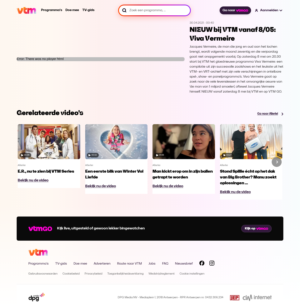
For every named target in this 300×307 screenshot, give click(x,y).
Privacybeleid (93, 273)
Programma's (51, 10)
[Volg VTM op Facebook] (201, 264)
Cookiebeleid (71, 273)
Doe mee (72, 10)
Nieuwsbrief (184, 263)
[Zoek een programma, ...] (154, 10)
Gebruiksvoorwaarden (43, 273)
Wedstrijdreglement (162, 273)
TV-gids (88, 10)
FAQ (165, 263)
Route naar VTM (129, 263)
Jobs (152, 263)
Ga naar (235, 10)
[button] (268, 10)
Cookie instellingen (192, 273)
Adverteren (102, 263)
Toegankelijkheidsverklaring (125, 273)
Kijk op (256, 228)
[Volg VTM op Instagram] (211, 264)
